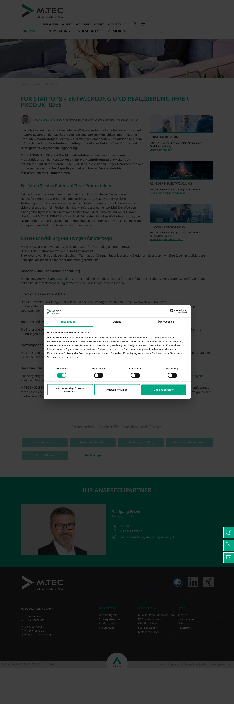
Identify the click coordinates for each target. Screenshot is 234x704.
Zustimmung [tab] (68, 322)
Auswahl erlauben (116, 389)
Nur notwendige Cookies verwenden (70, 390)
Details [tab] (117, 322)
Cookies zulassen (164, 389)
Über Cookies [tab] (166, 322)
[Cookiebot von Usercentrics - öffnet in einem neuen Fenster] (172, 311)
